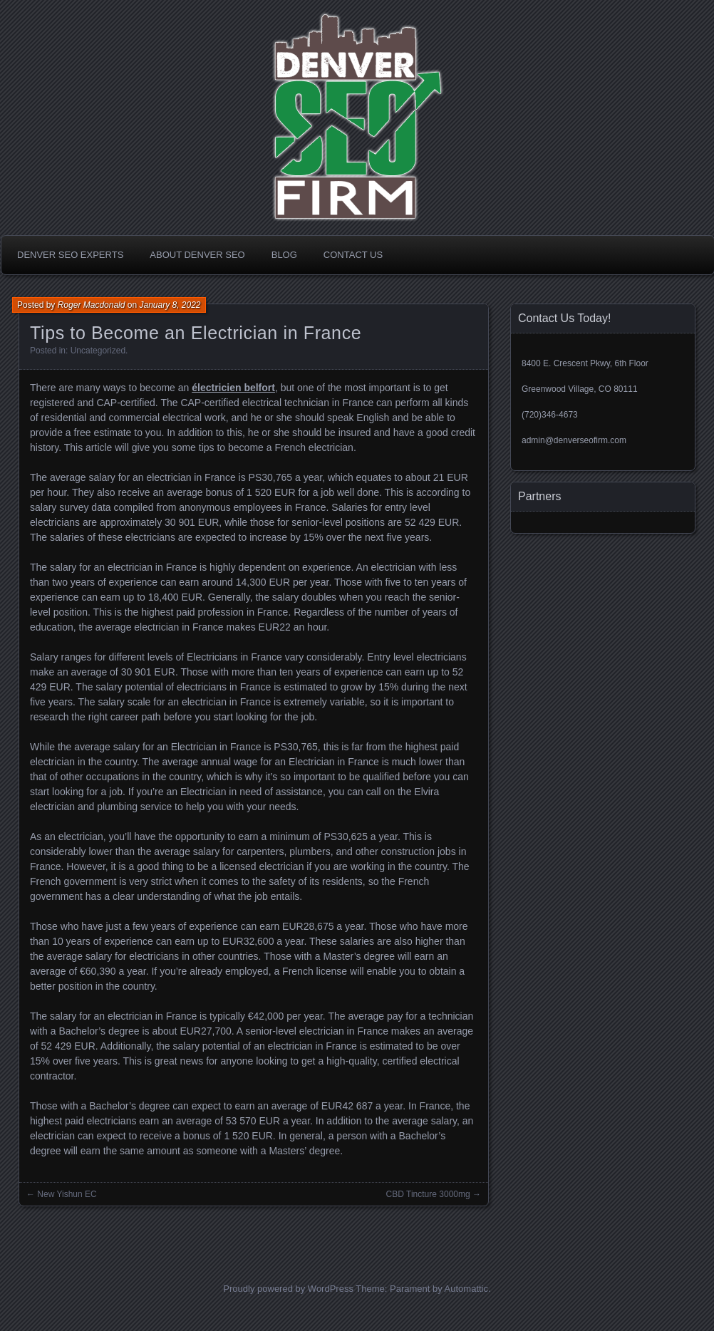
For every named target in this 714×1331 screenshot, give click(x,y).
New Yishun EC (66, 1194)
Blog (284, 254)
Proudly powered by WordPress (288, 1288)
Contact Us (353, 254)
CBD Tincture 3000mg (428, 1194)
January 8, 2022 (169, 305)
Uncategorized (98, 351)
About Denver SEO (197, 254)
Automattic (466, 1288)
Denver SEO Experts (70, 254)
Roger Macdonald (91, 305)
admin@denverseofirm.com (574, 440)
